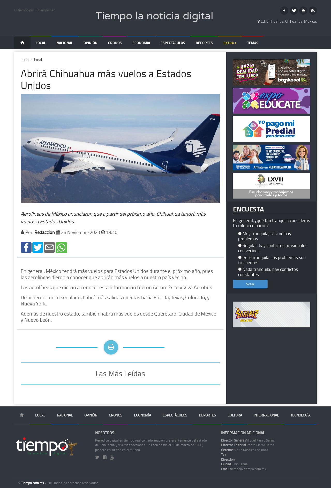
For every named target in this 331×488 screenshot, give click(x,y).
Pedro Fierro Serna (247, 445)
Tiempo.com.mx (33, 483)
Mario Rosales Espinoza (244, 449)
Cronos (115, 42)
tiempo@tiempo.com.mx (243, 469)
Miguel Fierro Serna (248, 440)
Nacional (64, 42)
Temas (252, 42)
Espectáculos (173, 42)
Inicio (24, 59)
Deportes (204, 42)
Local (41, 42)
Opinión (90, 42)
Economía (141, 42)
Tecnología (300, 415)
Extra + (230, 42)
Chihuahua (234, 464)
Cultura (235, 415)
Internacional (266, 415)
